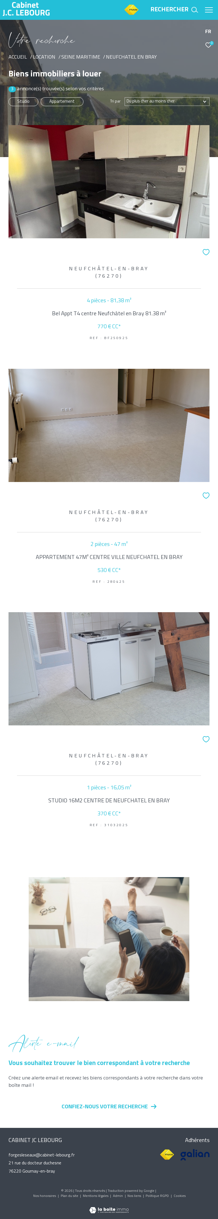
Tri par (115, 102)
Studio (23, 102)
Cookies (180, 1196)
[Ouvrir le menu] (209, 10)
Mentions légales (96, 1196)
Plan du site (70, 1196)
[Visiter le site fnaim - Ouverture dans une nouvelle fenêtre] (167, 1154)
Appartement (62, 102)
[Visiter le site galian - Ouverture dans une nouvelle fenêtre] (195, 1154)
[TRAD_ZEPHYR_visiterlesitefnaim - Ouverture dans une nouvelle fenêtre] (131, 14)
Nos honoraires (45, 1196)
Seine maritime (80, 57)
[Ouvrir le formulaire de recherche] (174, 10)
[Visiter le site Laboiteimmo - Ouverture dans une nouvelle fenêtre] (109, 1207)
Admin (118, 1196)
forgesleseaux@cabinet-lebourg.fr (42, 1155)
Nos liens (134, 1196)
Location (44, 57)
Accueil (18, 57)
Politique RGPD (157, 1196)
